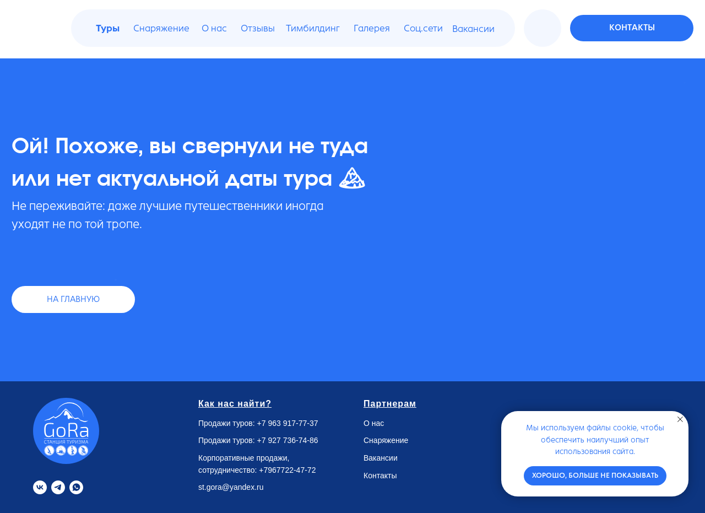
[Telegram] (58, 487)
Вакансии (381, 457)
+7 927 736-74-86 (287, 440)
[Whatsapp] (76, 487)
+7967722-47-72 (287, 470)
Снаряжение (386, 440)
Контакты (380, 475)
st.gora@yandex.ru (231, 487)
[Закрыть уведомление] (680, 419)
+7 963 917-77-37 (287, 423)
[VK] (40, 487)
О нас (374, 423)
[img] (543, 28)
